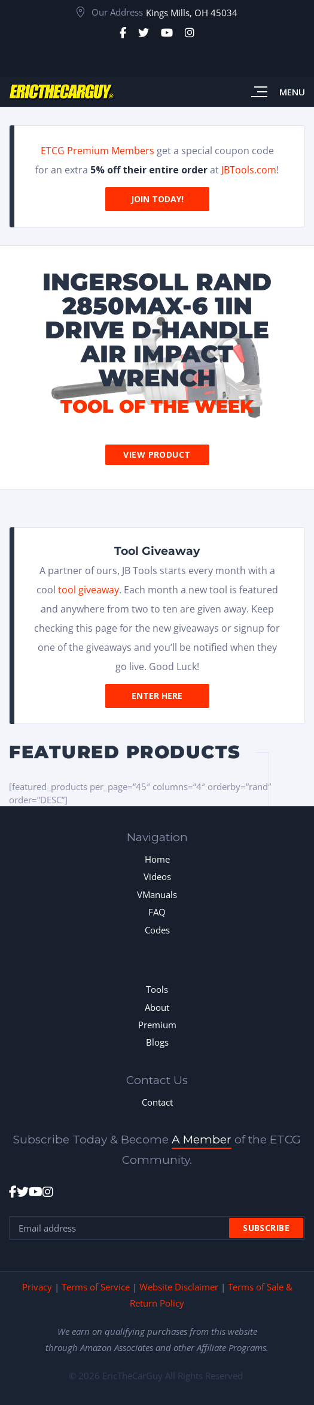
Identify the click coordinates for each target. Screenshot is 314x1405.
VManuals (157, 894)
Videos (157, 876)
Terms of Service (96, 1287)
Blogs (157, 1042)
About (157, 1007)
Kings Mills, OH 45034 (191, 13)
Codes (157, 930)
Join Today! (157, 199)
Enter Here (157, 695)
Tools (157, 989)
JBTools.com (248, 169)
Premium (157, 1025)
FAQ (157, 912)
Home (157, 859)
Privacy (37, 1287)
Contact (157, 1102)
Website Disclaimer (178, 1287)
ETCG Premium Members (97, 150)
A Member (201, 1139)
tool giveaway (88, 589)
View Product (156, 454)
